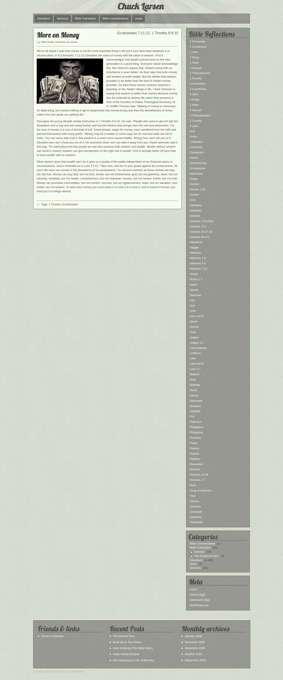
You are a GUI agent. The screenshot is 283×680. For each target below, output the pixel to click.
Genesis (195, 215)
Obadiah (195, 411)
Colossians (197, 152)
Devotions (43, 18)
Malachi (194, 374)
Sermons (62, 18)
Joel (192, 305)
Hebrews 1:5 (198, 258)
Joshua (194, 326)
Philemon (195, 421)
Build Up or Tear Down (127, 642)
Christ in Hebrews (52, 636)
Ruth (193, 485)
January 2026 (193, 636)
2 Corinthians (198, 89)
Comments (200, 600)
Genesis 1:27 (198, 226)
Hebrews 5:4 (198, 263)
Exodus (194, 184)
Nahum (194, 395)
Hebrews (195, 252)
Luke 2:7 (195, 369)
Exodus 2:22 (197, 189)
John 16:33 (197, 316)
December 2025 (195, 642)
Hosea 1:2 (196, 279)
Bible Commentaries (115, 18)
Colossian (196, 147)
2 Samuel (196, 110)
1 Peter (194, 62)
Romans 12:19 (199, 474)
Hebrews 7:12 (198, 268)
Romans (195, 469)
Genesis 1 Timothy (201, 221)
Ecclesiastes (70, 204)
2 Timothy (196, 120)
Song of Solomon (200, 490)
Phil (192, 416)
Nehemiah (196, 400)
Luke (193, 358)
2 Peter (194, 105)
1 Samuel (196, 68)
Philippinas (196, 432)
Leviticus (195, 353)
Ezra (192, 200)
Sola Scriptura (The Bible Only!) (133, 648)
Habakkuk (196, 242)
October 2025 (193, 654)
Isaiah (193, 284)
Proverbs (195, 437)
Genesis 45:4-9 (199, 237)
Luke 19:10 (197, 363)
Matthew (195, 385)
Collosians (196, 141)
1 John (194, 52)
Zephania (195, 517)
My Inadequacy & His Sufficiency (133, 660)
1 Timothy (55, 204)
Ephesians (196, 173)
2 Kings (194, 99)
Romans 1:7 (197, 480)
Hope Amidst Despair (126, 654)
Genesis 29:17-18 (201, 231)
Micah (193, 390)
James (194, 289)
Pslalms (195, 459)
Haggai (194, 247)
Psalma (194, 448)
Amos (193, 136)
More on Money (58, 34)
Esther (194, 179)
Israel (138, 18)
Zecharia (195, 506)
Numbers (195, 406)
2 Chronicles (197, 83)
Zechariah (196, 511)
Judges (194, 337)
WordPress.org (199, 605)
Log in (193, 589)
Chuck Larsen (141, 6)
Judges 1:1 (197, 342)
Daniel (194, 157)
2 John (194, 94)
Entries (197, 594)
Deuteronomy (198, 163)
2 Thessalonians (200, 115)
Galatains (196, 205)
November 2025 (195, 648)
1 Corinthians (198, 46)
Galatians (196, 210)
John (193, 310)
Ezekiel (194, 194)
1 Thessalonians (200, 73)
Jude (193, 332)
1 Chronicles (197, 41)
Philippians (196, 427)
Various (194, 501)
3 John (194, 126)
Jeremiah (195, 295)
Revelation (196, 464)
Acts (192, 131)
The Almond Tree (123, 636)
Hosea (194, 274)
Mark (193, 379)
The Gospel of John (206, 556)
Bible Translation (85, 18)
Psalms (194, 453)
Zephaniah (196, 522)
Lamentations (198, 348)
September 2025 (195, 660)
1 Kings (194, 57)
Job (192, 300)
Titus (193, 495)
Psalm (194, 443)
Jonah (193, 321)
